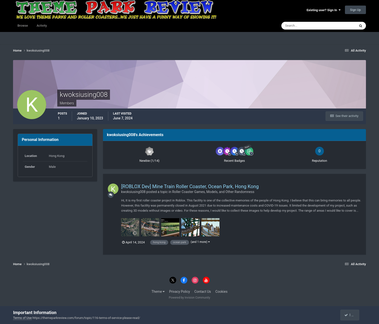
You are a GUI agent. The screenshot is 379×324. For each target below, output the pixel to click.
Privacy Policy (179, 291)
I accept (352, 315)
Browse (22, 25)
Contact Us (202, 291)
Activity (41, 25)
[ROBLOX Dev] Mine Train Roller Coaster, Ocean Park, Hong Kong (190, 186)
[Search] (303, 26)
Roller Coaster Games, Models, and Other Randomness (213, 192)
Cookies (221, 291)
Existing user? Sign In (324, 10)
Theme (158, 291)
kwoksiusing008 (133, 192)
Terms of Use (22, 318)
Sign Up (355, 10)
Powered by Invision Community (189, 297)
